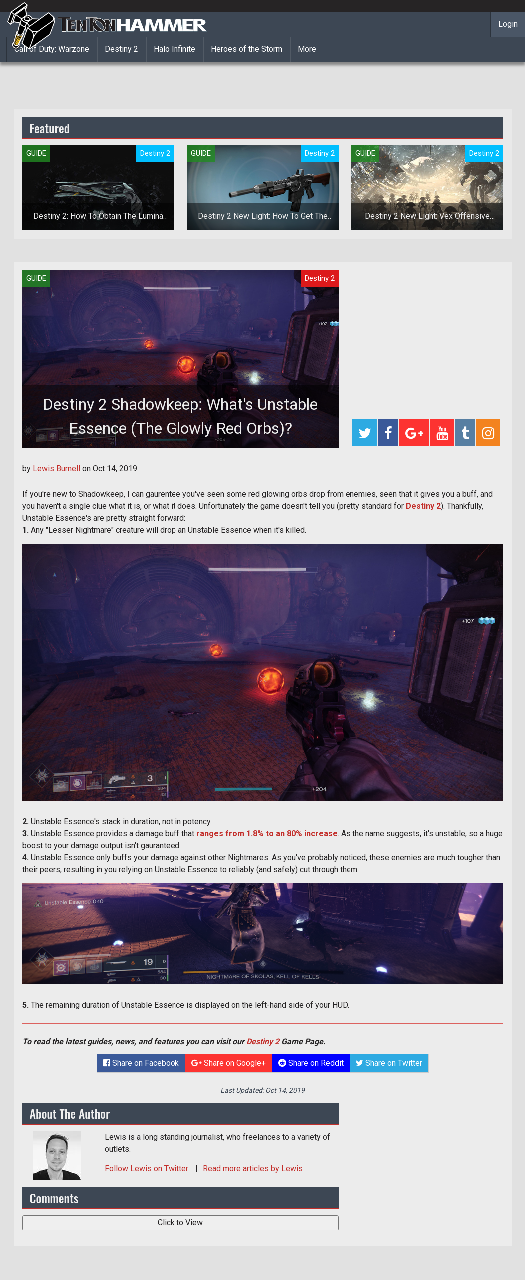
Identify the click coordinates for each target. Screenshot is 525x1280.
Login (508, 24)
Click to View (180, 1222)
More (307, 49)
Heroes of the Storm (246, 49)
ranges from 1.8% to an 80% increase (267, 833)
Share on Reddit (311, 1063)
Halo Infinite (174, 49)
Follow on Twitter (147, 1168)
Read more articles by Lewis (253, 1168)
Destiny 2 (121, 49)
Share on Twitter (389, 1063)
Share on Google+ (228, 1063)
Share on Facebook (141, 1063)
